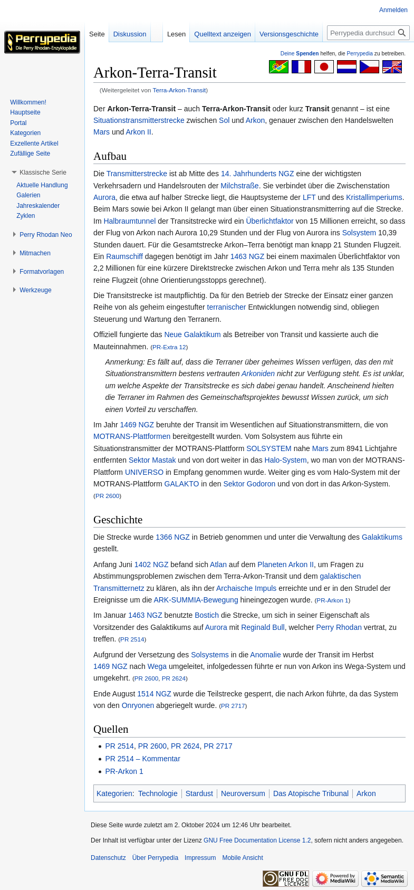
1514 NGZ (154, 694)
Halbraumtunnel (129, 221)
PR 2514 (132, 639)
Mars (101, 132)
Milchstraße (239, 185)
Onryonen (138, 705)
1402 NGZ (151, 564)
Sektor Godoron (249, 484)
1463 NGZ (247, 256)
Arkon (255, 120)
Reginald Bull (263, 627)
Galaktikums (382, 537)
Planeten (271, 564)
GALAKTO (182, 484)
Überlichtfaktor (269, 221)
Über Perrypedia (155, 858)
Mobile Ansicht (242, 858)
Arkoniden (258, 373)
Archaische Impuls (246, 588)
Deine (300, 53)
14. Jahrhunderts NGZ (257, 173)
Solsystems (210, 654)
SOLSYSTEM (269, 448)
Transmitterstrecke (137, 173)
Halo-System (286, 460)
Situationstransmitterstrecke (139, 120)
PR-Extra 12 (169, 346)
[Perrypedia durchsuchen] (368, 32)
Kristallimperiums (374, 197)
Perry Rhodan (339, 627)
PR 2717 (233, 705)
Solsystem (359, 232)
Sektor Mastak (152, 460)
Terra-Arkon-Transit (179, 90)
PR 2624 (174, 678)
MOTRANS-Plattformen (131, 436)
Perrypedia (359, 53)
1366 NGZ (173, 537)
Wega (157, 666)
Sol (224, 120)
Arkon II (138, 132)
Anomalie (265, 654)
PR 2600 (107, 495)
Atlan (218, 564)
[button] (43, 172)
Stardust (199, 793)
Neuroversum (243, 793)
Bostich (207, 615)
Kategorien (114, 793)
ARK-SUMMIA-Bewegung (195, 600)
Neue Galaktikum (192, 334)
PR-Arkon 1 (332, 600)
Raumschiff (124, 256)
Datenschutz (108, 858)
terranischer (226, 307)
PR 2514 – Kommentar (142, 758)
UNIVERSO (144, 472)
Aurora (104, 197)
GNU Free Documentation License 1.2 (257, 840)
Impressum (200, 858)
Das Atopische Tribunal (311, 793)
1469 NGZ (137, 424)
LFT (309, 197)
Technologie (158, 793)
